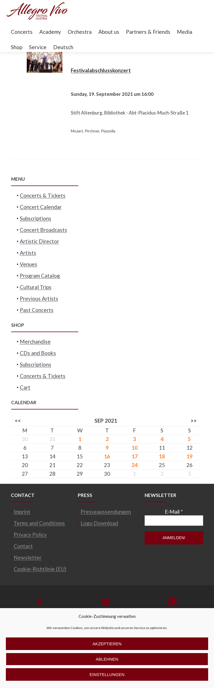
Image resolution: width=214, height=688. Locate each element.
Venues (28, 264)
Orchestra (80, 31)
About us (108, 31)
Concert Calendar (41, 207)
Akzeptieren (107, 643)
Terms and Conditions (39, 523)
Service (38, 47)
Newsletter (28, 557)
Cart (25, 387)
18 (162, 456)
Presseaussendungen (106, 511)
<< (18, 420)
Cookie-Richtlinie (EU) (40, 569)
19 (189, 456)
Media (184, 31)
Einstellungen (106, 674)
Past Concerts (37, 310)
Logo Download (99, 523)
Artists (28, 252)
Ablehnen (107, 659)
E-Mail (174, 511)
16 (107, 456)
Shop (16, 47)
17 (135, 456)
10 (135, 447)
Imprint (22, 511)
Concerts (22, 31)
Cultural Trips (36, 287)
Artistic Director (39, 241)
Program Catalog (40, 275)
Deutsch (63, 47)
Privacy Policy (30, 534)
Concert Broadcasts (43, 230)
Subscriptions (35, 218)
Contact (23, 546)
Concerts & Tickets (42, 195)
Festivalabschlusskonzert (101, 70)
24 (135, 465)
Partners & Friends (148, 31)
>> (194, 420)
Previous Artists (39, 298)
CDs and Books (38, 353)
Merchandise (35, 341)
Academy (50, 31)
